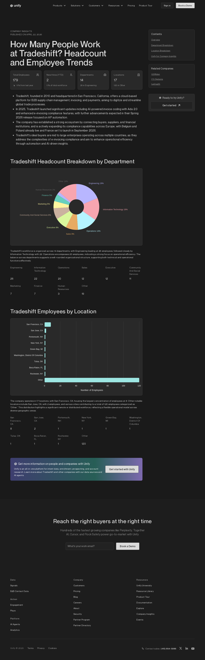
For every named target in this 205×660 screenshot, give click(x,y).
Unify (12, 648)
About (76, 608)
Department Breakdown (162, 45)
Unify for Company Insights (163, 56)
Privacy (41, 648)
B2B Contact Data (19, 591)
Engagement (16, 604)
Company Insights (145, 614)
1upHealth (155, 84)
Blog (75, 596)
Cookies (52, 648)
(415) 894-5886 (168, 648)
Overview (155, 39)
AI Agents (15, 624)
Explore (140, 608)
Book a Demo (185, 5)
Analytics (15, 630)
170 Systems (157, 79)
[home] (15, 5)
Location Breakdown (160, 50)
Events (139, 619)
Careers (77, 602)
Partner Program (81, 619)
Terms (30, 648)
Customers (79, 585)
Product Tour (145, 5)
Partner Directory (82, 625)
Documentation (144, 602)
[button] (59, 5)
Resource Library (145, 591)
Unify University (144, 585)
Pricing (131, 5)
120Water (155, 74)
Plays (13, 610)
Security (77, 614)
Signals (14, 585)
